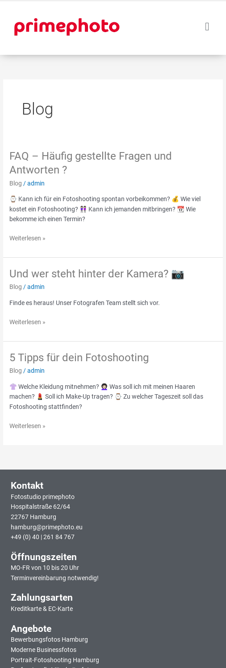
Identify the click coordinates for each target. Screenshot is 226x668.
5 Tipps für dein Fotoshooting (79, 357)
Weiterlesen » (27, 237)
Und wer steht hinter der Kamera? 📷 (96, 274)
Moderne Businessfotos (43, 649)
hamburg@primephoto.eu (47, 527)
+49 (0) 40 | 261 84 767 (43, 536)
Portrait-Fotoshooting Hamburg (55, 660)
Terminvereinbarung (38, 577)
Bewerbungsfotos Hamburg (49, 639)
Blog (15, 183)
